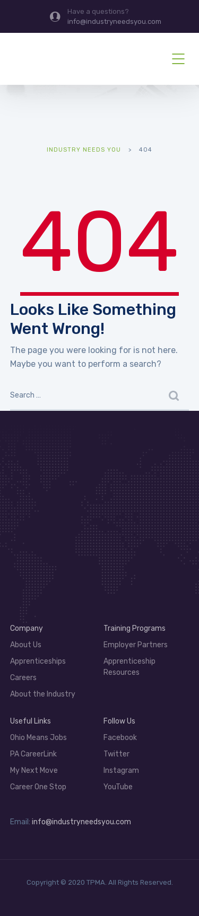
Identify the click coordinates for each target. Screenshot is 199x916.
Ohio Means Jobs (38, 737)
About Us (25, 644)
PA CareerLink (33, 754)
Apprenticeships (38, 661)
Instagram (121, 770)
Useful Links (30, 721)
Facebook (120, 737)
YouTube (118, 786)
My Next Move (34, 770)
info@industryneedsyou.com (81, 821)
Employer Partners (135, 644)
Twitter (116, 754)
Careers (23, 677)
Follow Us (119, 721)
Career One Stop (38, 786)
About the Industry (42, 694)
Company (26, 628)
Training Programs (134, 628)
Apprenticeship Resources (129, 667)
